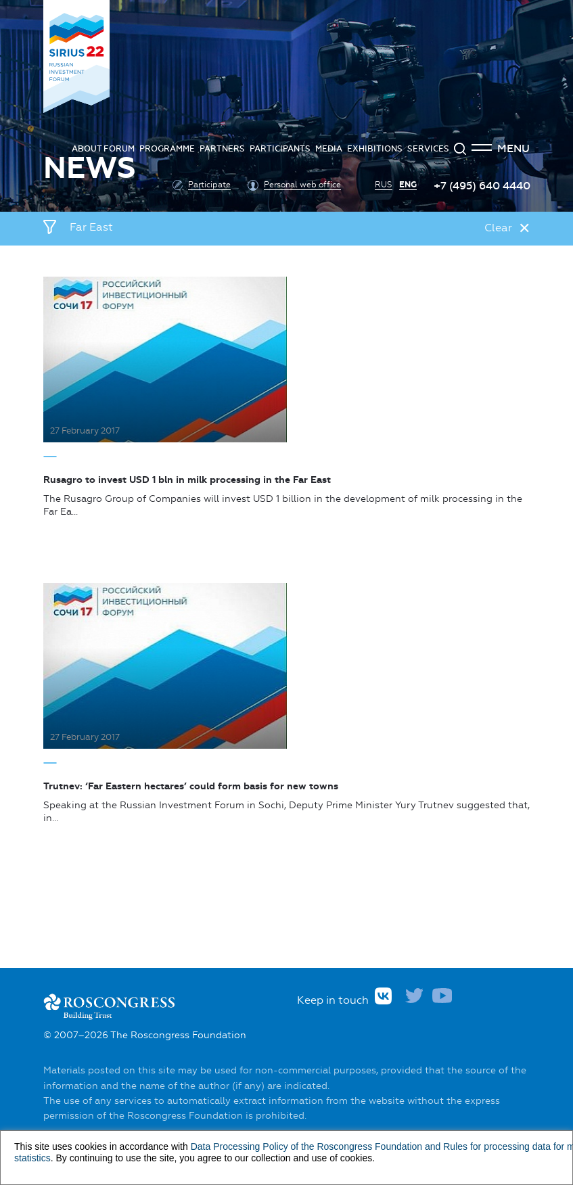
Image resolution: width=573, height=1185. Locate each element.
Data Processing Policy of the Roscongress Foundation (306, 1146)
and (432, 1146)
